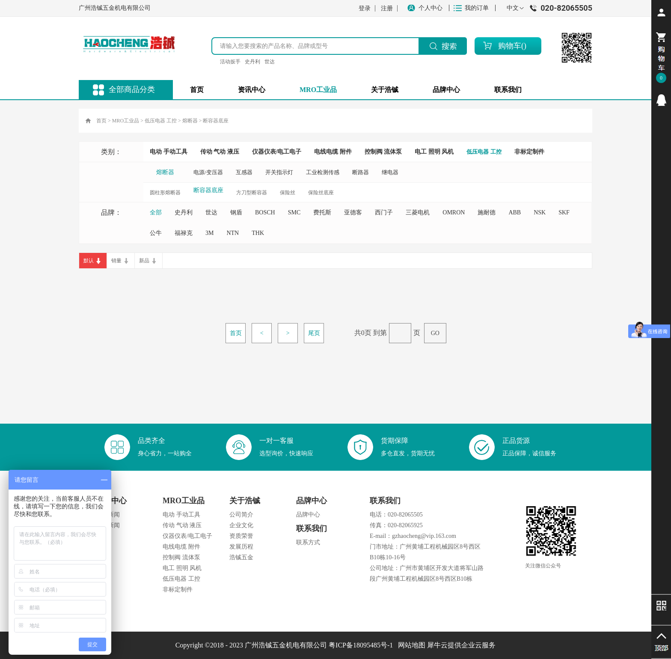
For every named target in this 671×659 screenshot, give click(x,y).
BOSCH (265, 212)
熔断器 (190, 121)
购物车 (509, 46)
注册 (387, 8)
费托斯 (322, 212)
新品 (144, 261)
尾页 (314, 333)
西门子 (384, 212)
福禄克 (184, 233)
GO (435, 333)
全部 (156, 212)
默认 (88, 261)
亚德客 (353, 212)
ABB (514, 212)
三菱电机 (418, 212)
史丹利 (252, 62)
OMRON (453, 212)
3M (209, 233)
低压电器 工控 (161, 121)
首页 (197, 89)
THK (258, 233)
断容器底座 (216, 121)
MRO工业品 (125, 121)
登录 (365, 8)
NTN (232, 233)
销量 (116, 261)
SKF (564, 212)
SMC (294, 212)
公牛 (156, 233)
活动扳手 (230, 62)
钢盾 (236, 212)
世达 (269, 62)
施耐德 (487, 212)
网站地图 (410, 645)
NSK (540, 212)
